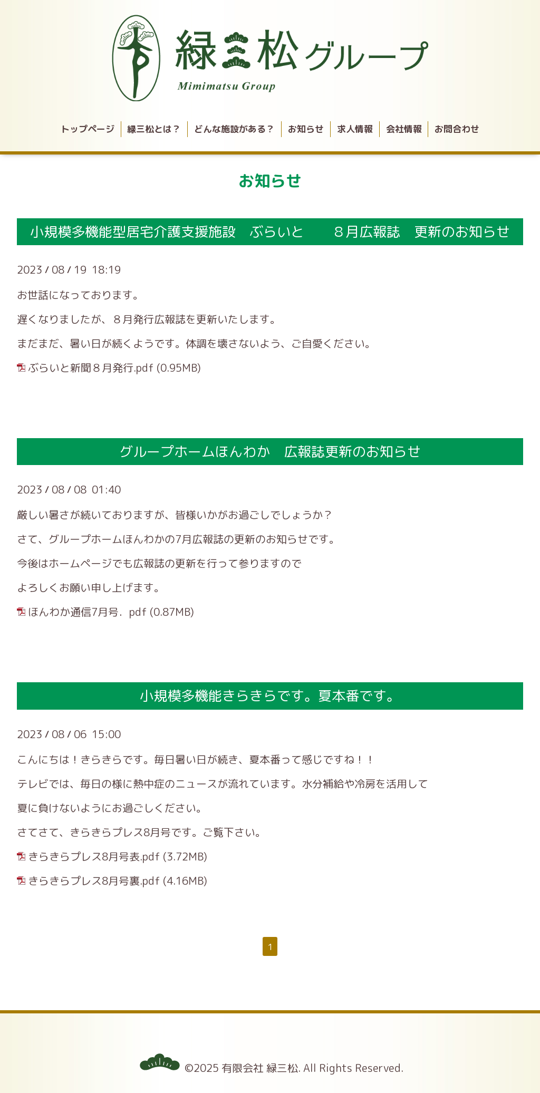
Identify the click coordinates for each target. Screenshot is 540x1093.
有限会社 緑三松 (259, 1067)
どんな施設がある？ (234, 129)
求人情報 (355, 129)
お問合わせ (457, 129)
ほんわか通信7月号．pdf (87, 611)
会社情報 (404, 129)
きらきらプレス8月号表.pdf (94, 856)
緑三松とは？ (154, 129)
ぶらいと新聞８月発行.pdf (91, 367)
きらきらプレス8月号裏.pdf (94, 880)
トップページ (87, 129)
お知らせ (306, 129)
